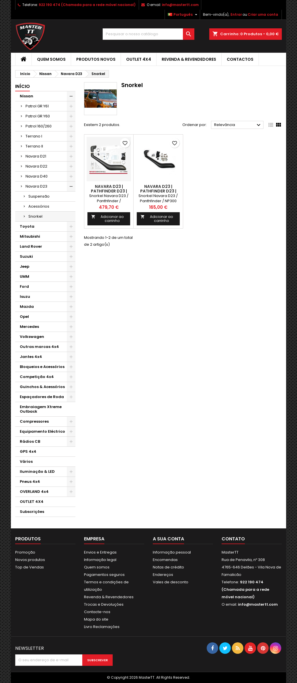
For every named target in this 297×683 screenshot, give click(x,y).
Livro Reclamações (102, 626)
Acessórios (38, 206)
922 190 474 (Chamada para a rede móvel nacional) (87, 4)
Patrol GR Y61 (37, 106)
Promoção (25, 552)
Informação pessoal (172, 552)
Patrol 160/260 (39, 126)
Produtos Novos (96, 59)
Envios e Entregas (100, 552)
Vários (26, 461)
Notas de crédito (168, 567)
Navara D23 (36, 186)
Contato (233, 539)
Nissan (26, 96)
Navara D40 (37, 176)
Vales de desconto (170, 582)
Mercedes (29, 326)
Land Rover (31, 246)
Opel (24, 316)
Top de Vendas (29, 567)
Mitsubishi (30, 236)
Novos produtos (30, 559)
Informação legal (100, 559)
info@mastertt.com (180, 4)
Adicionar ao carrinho (107, 218)
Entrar (236, 14)
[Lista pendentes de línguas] (183, 14)
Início (22, 86)
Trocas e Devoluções (104, 604)
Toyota (27, 226)
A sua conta (168, 539)
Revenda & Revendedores (189, 59)
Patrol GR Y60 (38, 116)
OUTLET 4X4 (138, 59)
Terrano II (34, 146)
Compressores (34, 421)
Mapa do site (96, 619)
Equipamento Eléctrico (42, 431)
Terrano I (34, 136)
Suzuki (26, 256)
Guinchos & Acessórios (42, 386)
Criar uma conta (263, 14)
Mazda (27, 306)
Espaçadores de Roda (42, 396)
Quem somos (51, 59)
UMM (24, 276)
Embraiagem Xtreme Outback (41, 409)
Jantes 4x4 (31, 356)
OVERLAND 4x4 (34, 491)
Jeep (24, 266)
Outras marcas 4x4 (39, 346)
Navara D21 (36, 156)
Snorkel (35, 216)
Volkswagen (32, 336)
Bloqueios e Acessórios (42, 366)
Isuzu (25, 296)
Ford (24, 286)
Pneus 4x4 (30, 481)
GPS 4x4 (28, 451)
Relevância (238, 125)
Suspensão (39, 196)
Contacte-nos (97, 612)
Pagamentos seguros (104, 574)
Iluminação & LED (37, 471)
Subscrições (32, 511)
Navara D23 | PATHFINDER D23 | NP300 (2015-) (109, 191)
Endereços (163, 574)
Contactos (240, 59)
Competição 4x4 (37, 376)
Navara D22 (36, 166)
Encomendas (165, 559)
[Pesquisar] (148, 34)
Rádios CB (30, 441)
